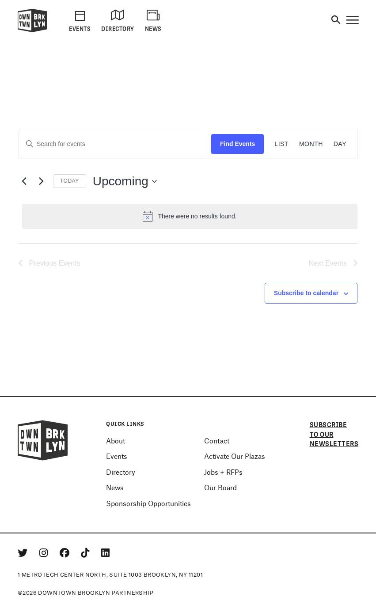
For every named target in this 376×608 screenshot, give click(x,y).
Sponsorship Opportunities (148, 503)
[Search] (336, 20)
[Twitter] (24, 552)
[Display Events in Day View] (340, 144)
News (115, 487)
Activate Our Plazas (234, 456)
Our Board (220, 487)
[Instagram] (45, 552)
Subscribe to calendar (306, 292)
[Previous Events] (24, 181)
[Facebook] (66, 552)
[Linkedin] (105, 552)
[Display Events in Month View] (311, 144)
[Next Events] (41, 181)
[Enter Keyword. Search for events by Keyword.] (115, 144)
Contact (216, 440)
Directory (120, 472)
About (115, 440)
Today (69, 181)
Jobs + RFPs (223, 472)
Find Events (237, 143)
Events (116, 456)
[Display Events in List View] (281, 144)
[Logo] (32, 30)
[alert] (189, 216)
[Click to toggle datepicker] (125, 181)
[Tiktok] (86, 552)
